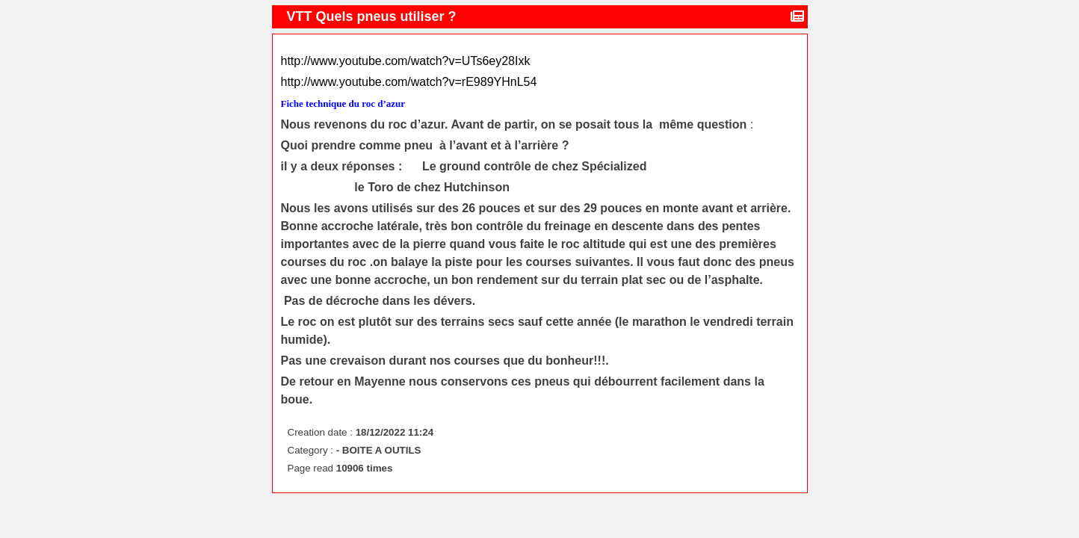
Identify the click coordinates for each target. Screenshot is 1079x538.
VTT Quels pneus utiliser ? (373, 16)
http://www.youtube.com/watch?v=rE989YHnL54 (409, 81)
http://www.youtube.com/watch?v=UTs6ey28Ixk (406, 61)
